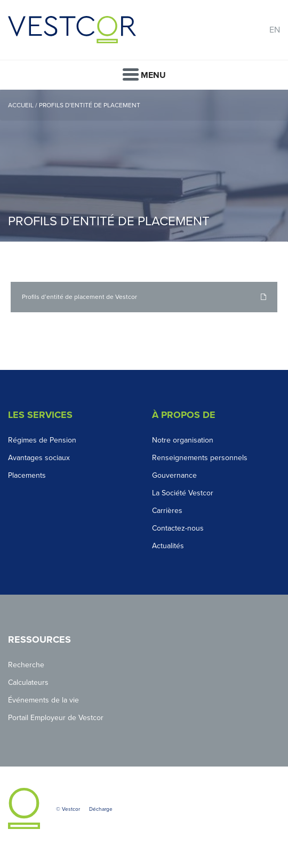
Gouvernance (174, 475)
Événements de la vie (43, 700)
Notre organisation (182, 440)
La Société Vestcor (182, 492)
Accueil (21, 105)
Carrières (167, 510)
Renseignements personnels (199, 457)
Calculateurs (28, 682)
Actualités (168, 545)
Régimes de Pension (42, 440)
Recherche (26, 664)
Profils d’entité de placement (90, 105)
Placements (27, 475)
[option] (144, 166)
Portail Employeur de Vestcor (55, 717)
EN (274, 30)
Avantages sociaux (39, 457)
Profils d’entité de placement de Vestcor (79, 297)
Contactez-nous (178, 528)
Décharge (101, 809)
